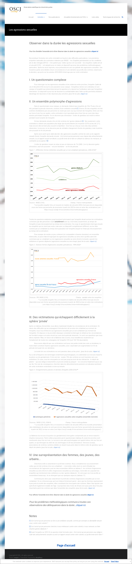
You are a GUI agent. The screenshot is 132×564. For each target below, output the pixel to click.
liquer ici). (96, 351)
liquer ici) (57, 447)
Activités (40, 17)
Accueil (31, 17)
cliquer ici (94, 51)
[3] (47, 141)
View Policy (115, 561)
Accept (106, 561)
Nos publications (54, 17)
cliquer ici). (84, 94)
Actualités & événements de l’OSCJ (75, 17)
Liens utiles (95, 17)
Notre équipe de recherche (111, 17)
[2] (82, 121)
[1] (77, 108)
